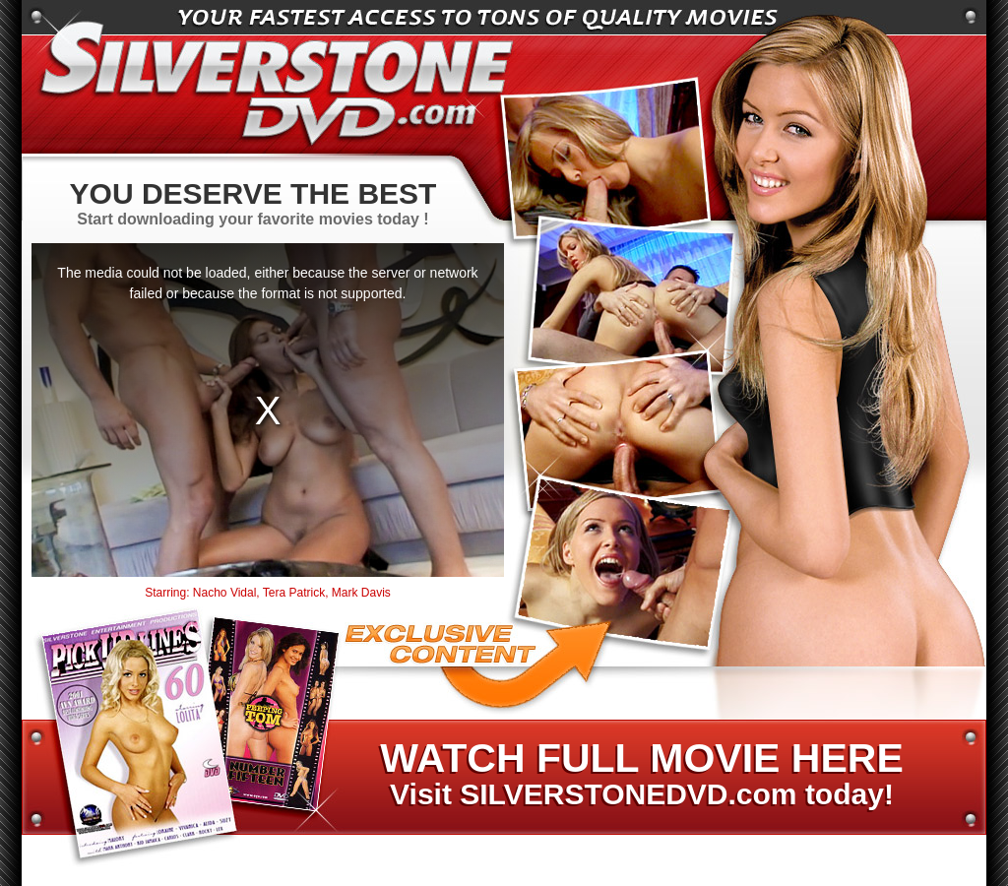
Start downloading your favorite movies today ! (253, 202)
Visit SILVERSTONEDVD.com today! (641, 774)
